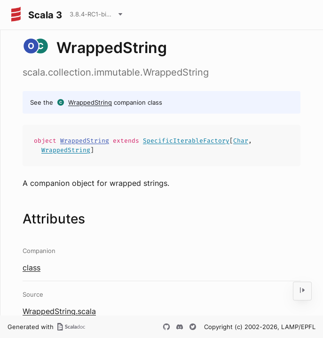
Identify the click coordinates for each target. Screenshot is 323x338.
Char (240, 141)
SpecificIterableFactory (186, 141)
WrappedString (90, 102)
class (31, 267)
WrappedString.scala (59, 311)
